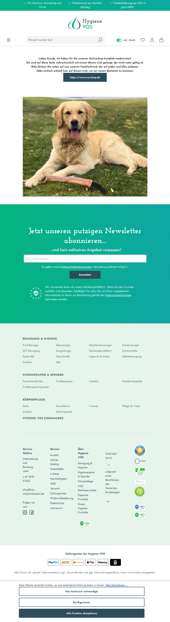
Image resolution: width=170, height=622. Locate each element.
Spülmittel (28, 356)
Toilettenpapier (64, 381)
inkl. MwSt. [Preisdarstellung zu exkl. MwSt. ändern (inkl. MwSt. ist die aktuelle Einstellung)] (126, 40)
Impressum (56, 508)
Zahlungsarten (58, 493)
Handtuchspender (132, 381)
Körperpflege (34, 400)
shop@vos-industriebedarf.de (30, 492)
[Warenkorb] (161, 40)
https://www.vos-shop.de (85, 77)
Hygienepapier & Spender (43, 375)
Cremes (93, 406)
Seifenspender (64, 412)
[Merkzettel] (142, 40)
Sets (58, 362)
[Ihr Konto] (152, 40)
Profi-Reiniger (31, 345)
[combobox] (61, 40)
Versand (55, 488)
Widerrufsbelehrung (61, 498)
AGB (53, 483)
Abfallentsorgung (132, 356)
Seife (26, 406)
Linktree (54, 474)
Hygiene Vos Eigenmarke (43, 418)
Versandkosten (74, 572)
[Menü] (8, 40)
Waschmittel (63, 356)
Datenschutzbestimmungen (76, 267)
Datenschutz (57, 503)
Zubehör (28, 362)
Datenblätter (57, 469)
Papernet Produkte (83, 497)
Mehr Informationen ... (117, 585)
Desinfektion (63, 406)
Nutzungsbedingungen (118, 295)
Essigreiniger (63, 351)
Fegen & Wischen (99, 356)
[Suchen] (100, 40)
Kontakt (54, 455)
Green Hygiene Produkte (83, 508)
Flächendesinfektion (100, 351)
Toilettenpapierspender (36, 387)
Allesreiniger (63, 345)
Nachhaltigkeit (58, 479)
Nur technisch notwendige (81, 591)
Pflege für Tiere (131, 406)
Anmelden (85, 274)
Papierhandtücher (33, 381)
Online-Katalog (54, 462)
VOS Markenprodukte (87, 488)
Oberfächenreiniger (100, 345)
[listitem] (140, 452)
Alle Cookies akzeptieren (81, 613)
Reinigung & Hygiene (40, 339)
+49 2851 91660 (28, 479)
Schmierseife (129, 351)
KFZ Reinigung (31, 351)
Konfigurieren (81, 602)
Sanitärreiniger (130, 345)
